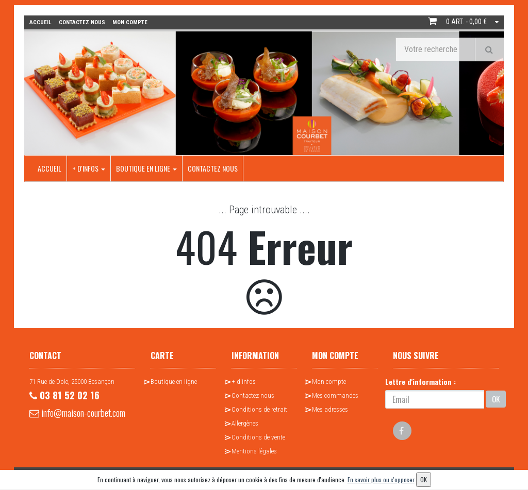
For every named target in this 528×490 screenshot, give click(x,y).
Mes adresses (330, 409)
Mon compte (329, 381)
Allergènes (245, 423)
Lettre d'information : (420, 381)
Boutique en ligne (146, 167)
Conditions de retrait (259, 409)
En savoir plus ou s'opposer (381, 479)
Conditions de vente (258, 437)
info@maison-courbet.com (61, 420)
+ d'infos (88, 167)
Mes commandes (335, 395)
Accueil (49, 167)
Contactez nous (213, 167)
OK (496, 398)
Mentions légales (254, 450)
